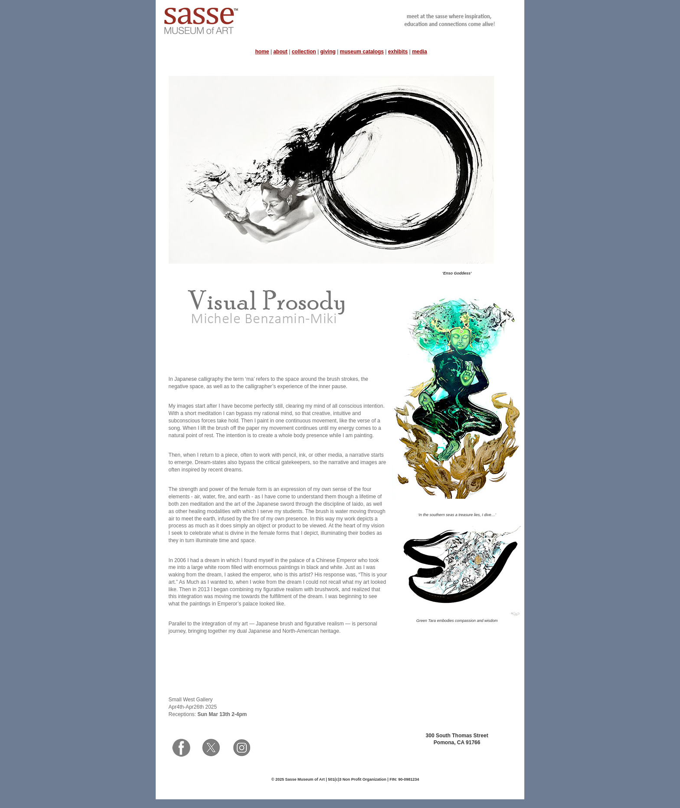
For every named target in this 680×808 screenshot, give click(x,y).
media (419, 52)
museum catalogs (362, 52)
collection (304, 52)
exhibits (398, 52)
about (280, 52)
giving (327, 52)
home (262, 52)
